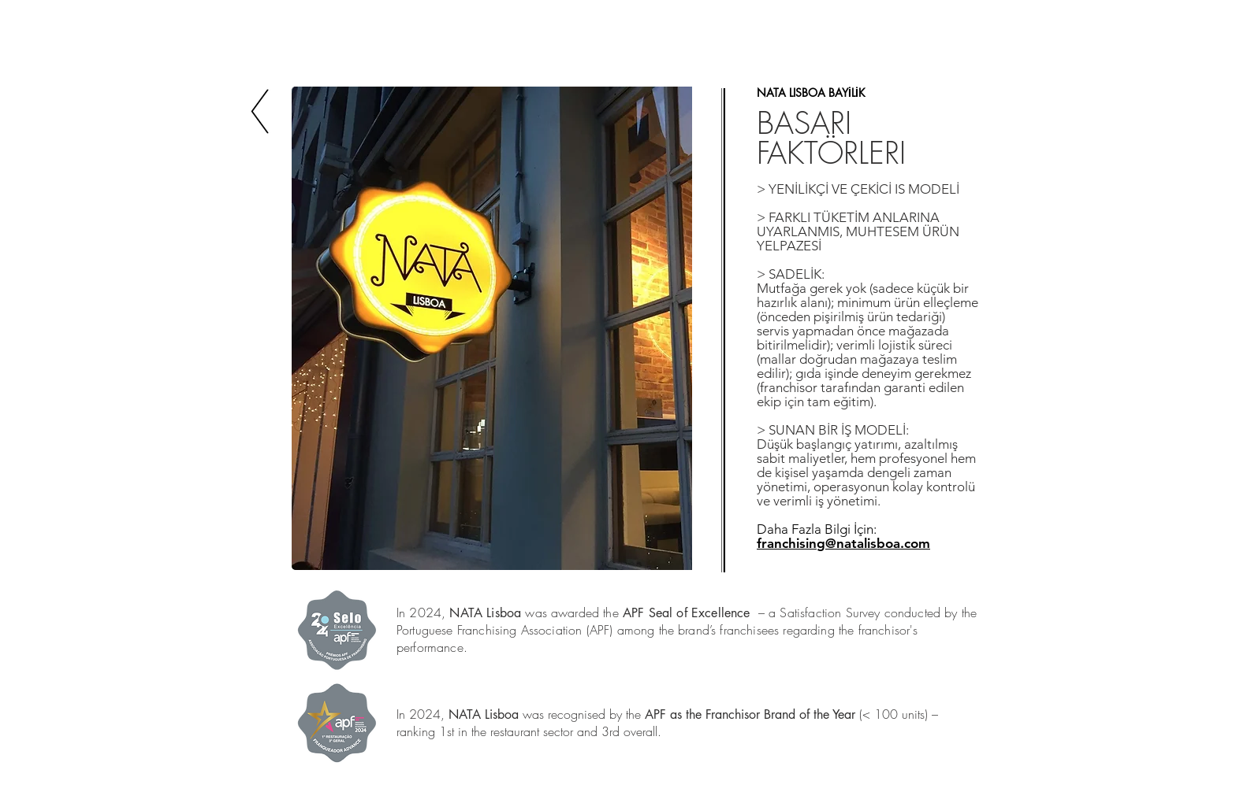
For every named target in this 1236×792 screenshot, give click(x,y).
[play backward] (311, 328)
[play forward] (672, 328)
